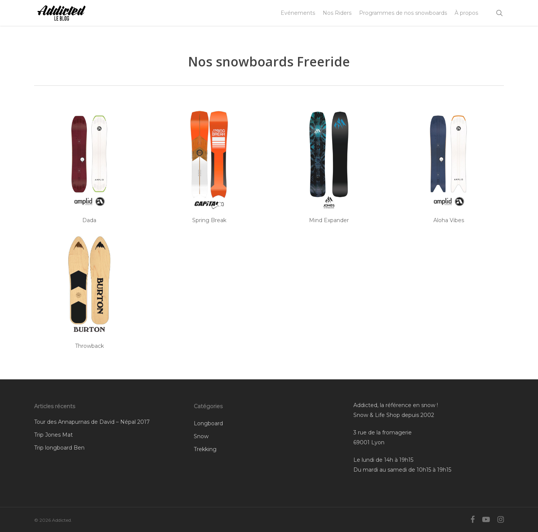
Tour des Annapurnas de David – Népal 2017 (92, 421)
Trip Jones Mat (53, 434)
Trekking (205, 449)
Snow (201, 436)
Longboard (208, 423)
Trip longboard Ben (59, 447)
